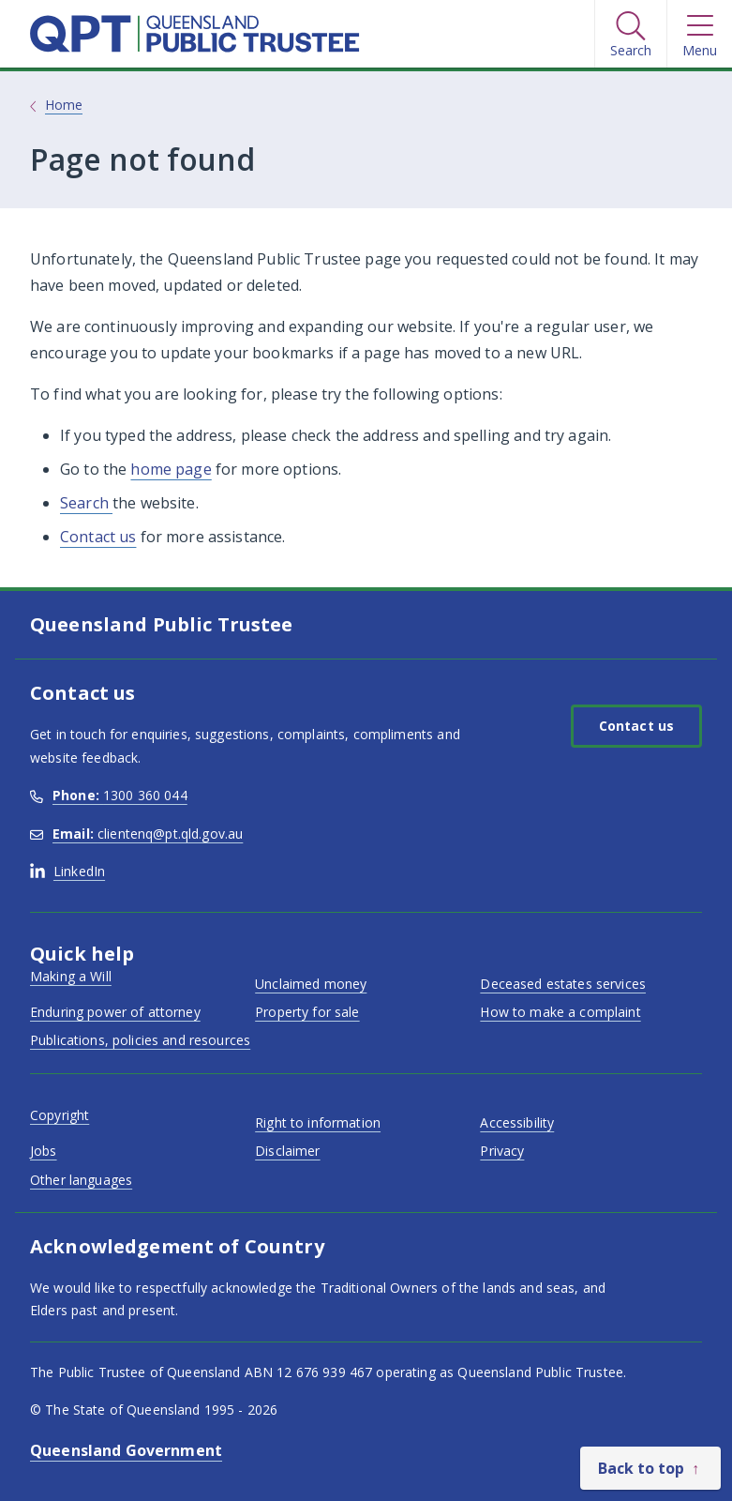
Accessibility (517, 1122)
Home (63, 105)
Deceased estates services (563, 984)
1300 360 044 (108, 795)
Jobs (43, 1151)
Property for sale (307, 1012)
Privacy (502, 1151)
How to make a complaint (560, 1012)
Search (86, 503)
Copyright (59, 1115)
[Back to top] (650, 1468)
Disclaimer (287, 1151)
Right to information (318, 1122)
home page (170, 469)
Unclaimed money (310, 984)
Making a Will (71, 976)
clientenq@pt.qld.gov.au (136, 833)
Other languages (81, 1180)
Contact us (98, 536)
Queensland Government (126, 1450)
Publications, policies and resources (140, 1040)
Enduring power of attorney (115, 1012)
